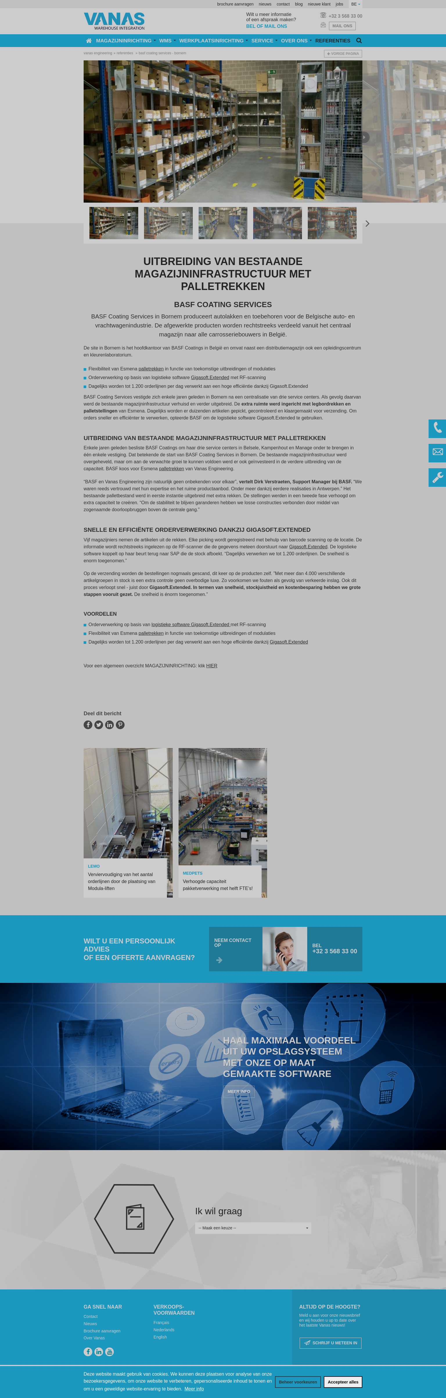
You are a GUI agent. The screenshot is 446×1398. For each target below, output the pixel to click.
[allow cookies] (343, 1382)
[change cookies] (298, 1382)
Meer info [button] (194, 1388)
